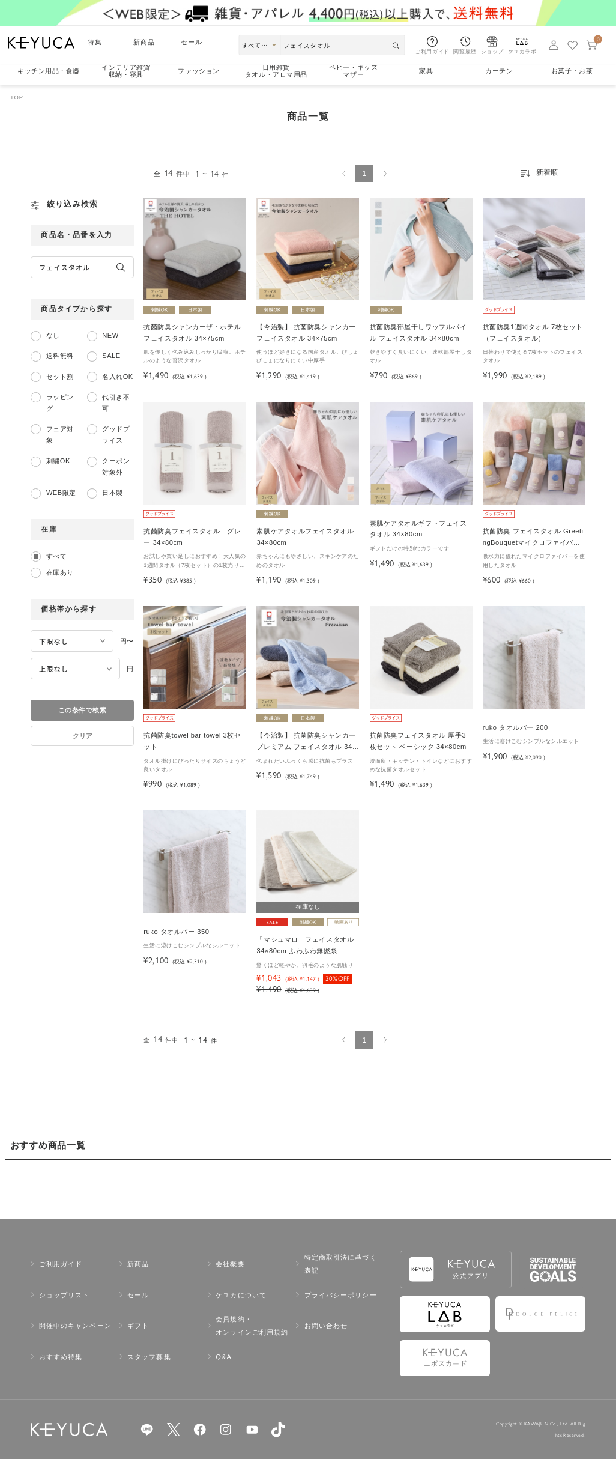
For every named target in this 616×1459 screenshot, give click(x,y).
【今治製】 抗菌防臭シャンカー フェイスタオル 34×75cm (305, 332)
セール (191, 42)
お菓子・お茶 (572, 70)
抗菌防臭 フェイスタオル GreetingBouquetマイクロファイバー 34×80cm (533, 537)
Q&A (224, 1356)
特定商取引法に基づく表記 (340, 1264)
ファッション (198, 70)
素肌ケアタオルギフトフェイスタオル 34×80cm (418, 529)
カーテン (499, 70)
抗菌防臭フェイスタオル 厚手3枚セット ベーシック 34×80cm (418, 741)
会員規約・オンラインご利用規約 (252, 1325)
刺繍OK (58, 460)
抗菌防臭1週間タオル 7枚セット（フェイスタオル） (533, 332)
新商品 (144, 42)
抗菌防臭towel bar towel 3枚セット (192, 741)
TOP (16, 97)
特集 (95, 42)
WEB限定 (61, 492)
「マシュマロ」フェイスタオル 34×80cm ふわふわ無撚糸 (305, 945)
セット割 (60, 376)
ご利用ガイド (61, 1263)
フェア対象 (60, 434)
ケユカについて (241, 1295)
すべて (56, 556)
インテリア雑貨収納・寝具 (125, 71)
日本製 (112, 492)
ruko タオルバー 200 (515, 727)
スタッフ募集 (149, 1356)
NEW (110, 335)
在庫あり (60, 572)
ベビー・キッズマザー (353, 71)
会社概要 (230, 1263)
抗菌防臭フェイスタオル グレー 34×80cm (192, 536)
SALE (111, 355)
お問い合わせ (326, 1325)
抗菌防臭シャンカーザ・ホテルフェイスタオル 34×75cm (192, 332)
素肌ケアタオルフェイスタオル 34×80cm (305, 536)
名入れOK (117, 376)
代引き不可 (116, 402)
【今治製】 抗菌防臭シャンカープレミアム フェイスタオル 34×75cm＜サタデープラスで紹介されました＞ (306, 742)
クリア (82, 735)
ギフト (138, 1325)
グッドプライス (116, 434)
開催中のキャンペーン (75, 1325)
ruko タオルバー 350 (176, 931)
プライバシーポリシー (340, 1295)
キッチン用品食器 (48, 71)
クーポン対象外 (116, 466)
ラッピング (60, 402)
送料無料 (60, 355)
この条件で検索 (82, 710)
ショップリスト (64, 1295)
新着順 (547, 172)
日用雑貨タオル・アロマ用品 (276, 71)
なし (53, 335)
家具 (426, 70)
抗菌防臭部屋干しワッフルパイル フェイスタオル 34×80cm (418, 332)
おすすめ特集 (61, 1356)
